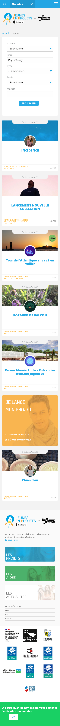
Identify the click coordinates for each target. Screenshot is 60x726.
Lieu (9, 55)
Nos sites (17, 4)
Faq (7, 610)
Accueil (4, 4)
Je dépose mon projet (18, 439)
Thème (11, 43)
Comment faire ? (15, 434)
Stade (10, 77)
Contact (9, 618)
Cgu (7, 614)
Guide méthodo (13, 606)
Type (10, 66)
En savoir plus (11, 540)
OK (13, 716)
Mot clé (11, 88)
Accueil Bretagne (28, 19)
